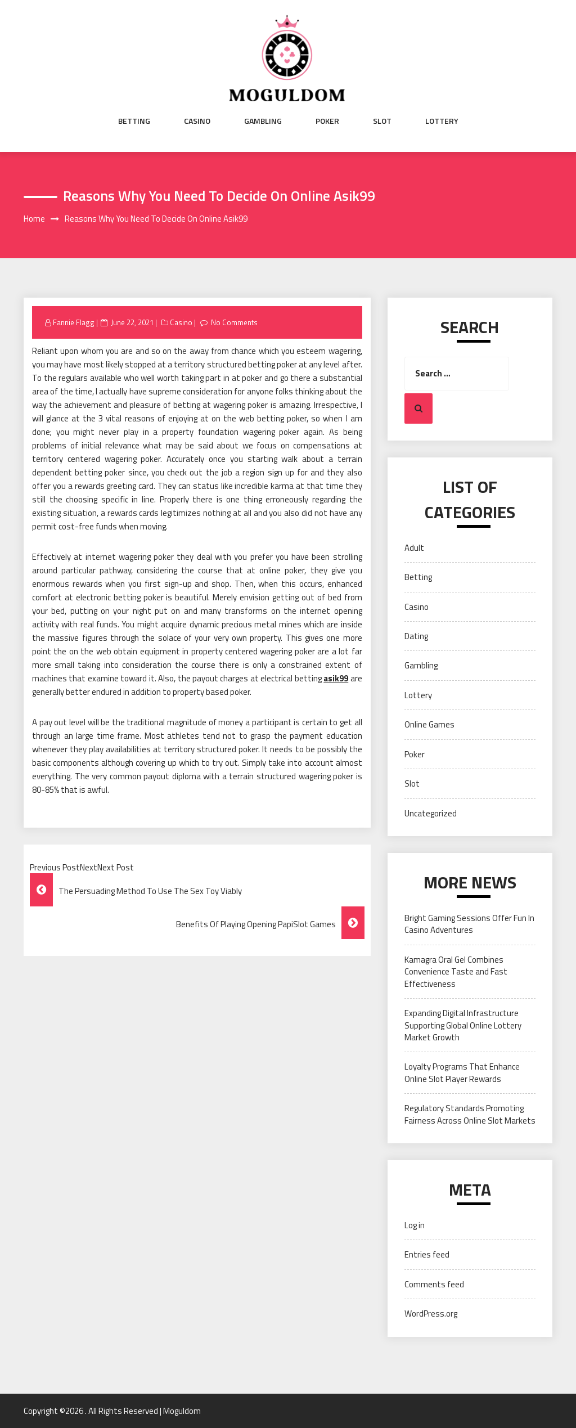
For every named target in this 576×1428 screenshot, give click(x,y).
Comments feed (434, 1284)
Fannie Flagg (73, 322)
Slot (382, 121)
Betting (134, 121)
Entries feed (426, 1254)
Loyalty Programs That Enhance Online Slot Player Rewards (462, 1072)
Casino (197, 121)
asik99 (335, 678)
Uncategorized (430, 813)
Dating (416, 636)
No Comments (234, 322)
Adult (414, 547)
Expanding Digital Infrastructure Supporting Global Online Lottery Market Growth (462, 1025)
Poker (327, 121)
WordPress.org (430, 1313)
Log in (414, 1225)
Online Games (429, 724)
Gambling (263, 121)
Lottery (441, 121)
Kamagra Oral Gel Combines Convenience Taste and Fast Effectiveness (455, 971)
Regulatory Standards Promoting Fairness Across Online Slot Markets (470, 1114)
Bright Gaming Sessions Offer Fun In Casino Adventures (469, 923)
